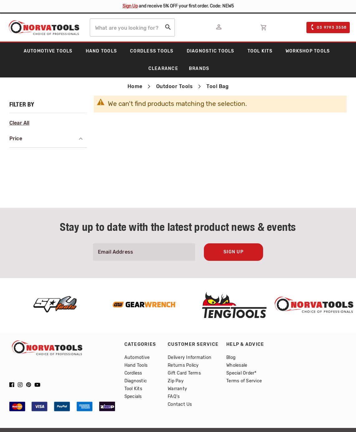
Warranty (177, 388)
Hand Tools (136, 365)
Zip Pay (176, 381)
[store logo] (42, 27)
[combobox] (132, 27)
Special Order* (241, 373)
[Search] (168, 28)
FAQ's (174, 396)
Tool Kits (133, 388)
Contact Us (180, 404)
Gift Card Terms (184, 373)
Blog (230, 357)
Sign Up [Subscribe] (233, 252)
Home (135, 86)
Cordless (133, 373)
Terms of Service (244, 381)
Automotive (137, 357)
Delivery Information (189, 357)
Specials (133, 396)
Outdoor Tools (175, 86)
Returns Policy (183, 365)
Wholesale (236, 365)
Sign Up (130, 6)
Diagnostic (135, 381)
